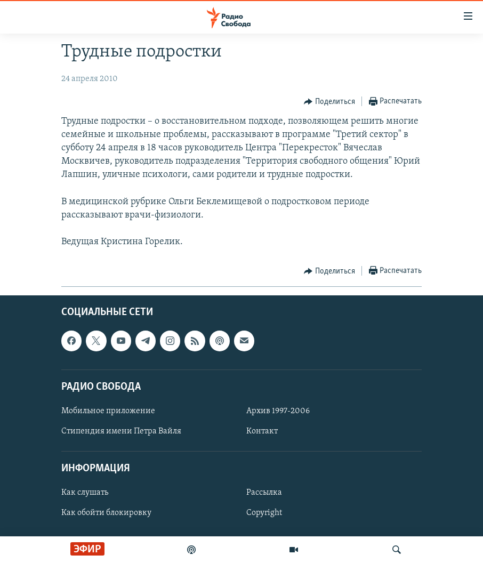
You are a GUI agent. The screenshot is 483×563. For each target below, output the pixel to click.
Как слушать (84, 492)
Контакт (262, 431)
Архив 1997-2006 (278, 411)
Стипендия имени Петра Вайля (121, 431)
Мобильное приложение (108, 411)
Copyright (264, 513)
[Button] (329, 102)
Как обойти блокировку (106, 513)
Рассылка (264, 492)
